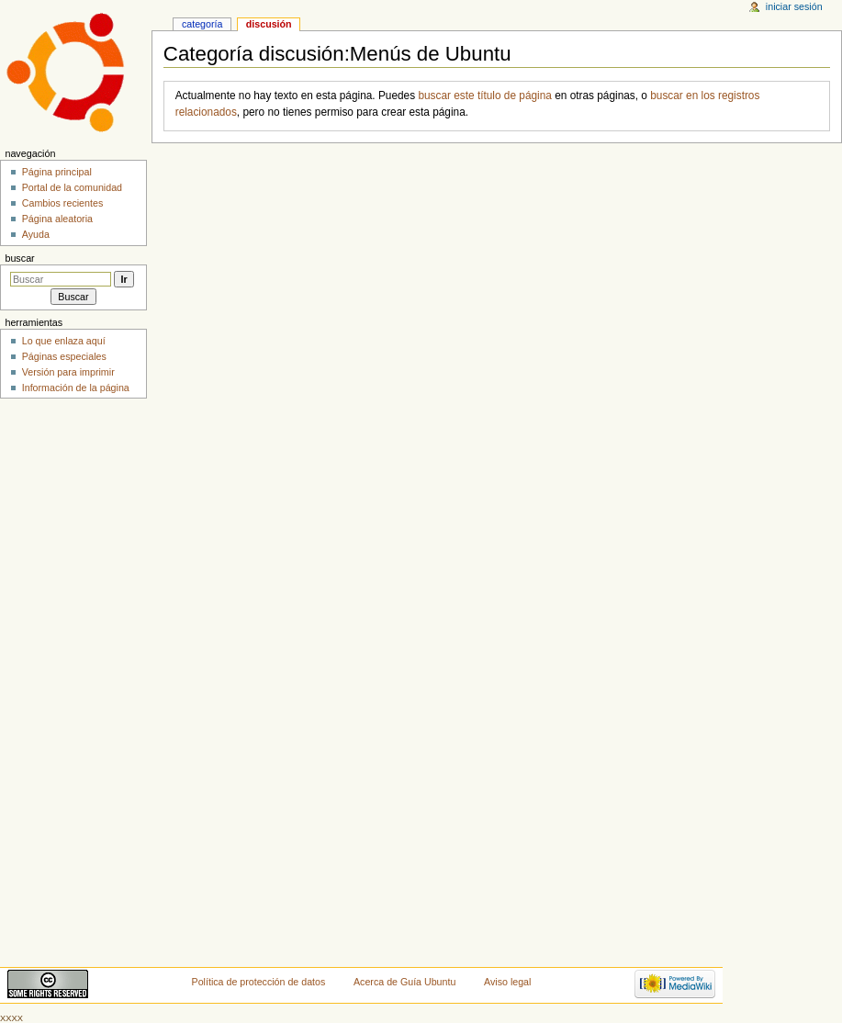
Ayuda (36, 234)
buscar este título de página (485, 95)
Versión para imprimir (68, 371)
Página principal (57, 171)
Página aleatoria (57, 218)
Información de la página (75, 387)
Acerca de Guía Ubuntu (404, 981)
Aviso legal (507, 981)
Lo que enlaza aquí (64, 340)
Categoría (202, 23)
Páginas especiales (64, 356)
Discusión (269, 23)
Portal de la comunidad (72, 187)
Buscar (19, 258)
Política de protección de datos (259, 981)
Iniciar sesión (794, 6)
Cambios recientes (63, 202)
